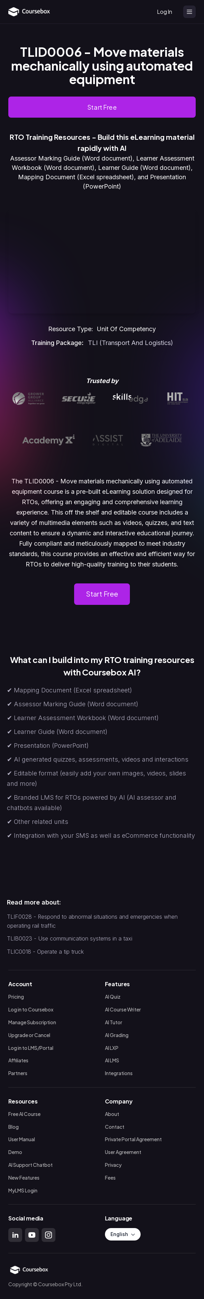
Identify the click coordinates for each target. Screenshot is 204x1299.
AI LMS (112, 1061)
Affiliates (18, 1061)
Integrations (119, 1073)
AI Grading (116, 1035)
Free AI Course (24, 1114)
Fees (110, 1178)
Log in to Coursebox (30, 1009)
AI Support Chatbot (30, 1165)
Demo (15, 1152)
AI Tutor (113, 1022)
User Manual (21, 1140)
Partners (17, 1073)
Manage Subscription (32, 1022)
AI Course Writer (123, 1009)
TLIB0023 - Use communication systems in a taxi (69, 938)
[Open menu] (189, 12)
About (112, 1114)
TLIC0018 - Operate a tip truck (45, 951)
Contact (114, 1127)
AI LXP (111, 1048)
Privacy (113, 1165)
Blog (13, 1127)
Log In (164, 11)
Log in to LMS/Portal (30, 1048)
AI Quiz (113, 997)
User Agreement (123, 1152)
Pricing (16, 997)
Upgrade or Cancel (29, 1035)
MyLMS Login (22, 1190)
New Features (23, 1178)
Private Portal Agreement (133, 1140)
